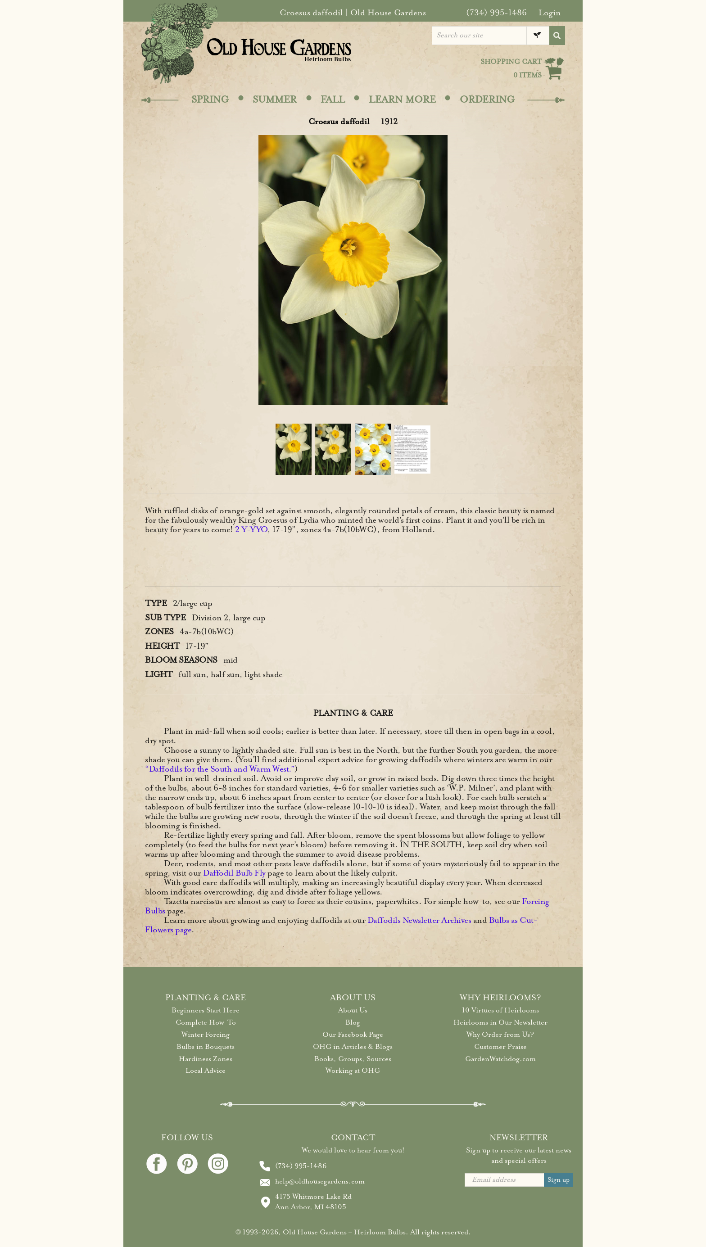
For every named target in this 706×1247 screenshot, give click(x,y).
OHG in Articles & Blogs (353, 1046)
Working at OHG (353, 1070)
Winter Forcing (205, 1034)
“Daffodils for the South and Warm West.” (219, 769)
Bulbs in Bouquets (205, 1046)
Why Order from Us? (500, 1034)
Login (550, 12)
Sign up (559, 1180)
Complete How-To (206, 1022)
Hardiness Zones (205, 1058)
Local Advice (206, 1070)
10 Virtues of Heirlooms (500, 1010)
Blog (352, 1022)
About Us (352, 1010)
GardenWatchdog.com (500, 1058)
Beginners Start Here (206, 1010)
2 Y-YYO (251, 529)
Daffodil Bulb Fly (234, 872)
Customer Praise (500, 1046)
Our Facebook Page (352, 1034)
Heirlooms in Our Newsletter (500, 1022)
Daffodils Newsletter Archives (419, 920)
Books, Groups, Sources (352, 1058)
